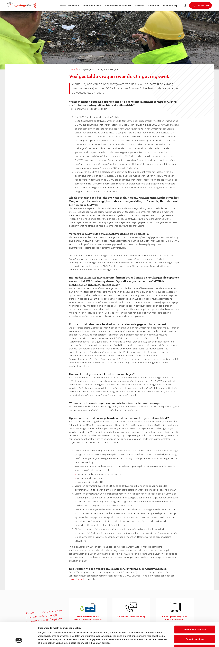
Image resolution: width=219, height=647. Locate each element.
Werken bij (170, 5)
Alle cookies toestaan (195, 609)
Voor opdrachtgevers (118, 5)
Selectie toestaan (195, 618)
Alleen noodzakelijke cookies (195, 628)
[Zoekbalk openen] (184, 5)
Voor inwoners (69, 5)
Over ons (153, 5)
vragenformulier (77, 579)
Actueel (140, 5)
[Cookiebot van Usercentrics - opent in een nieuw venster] (18, 641)
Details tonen (157, 641)
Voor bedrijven (91, 5)
